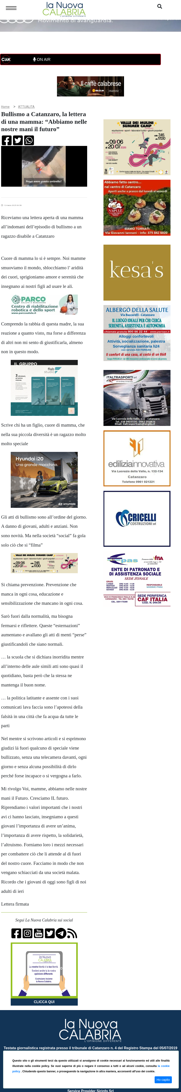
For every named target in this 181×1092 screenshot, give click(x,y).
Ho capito (163, 1079)
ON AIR (42, 59)
